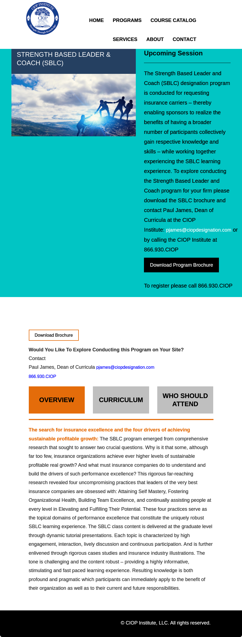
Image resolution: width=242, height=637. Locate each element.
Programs (127, 20)
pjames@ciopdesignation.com (198, 230)
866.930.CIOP (42, 376)
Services (125, 39)
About (155, 39)
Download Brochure (54, 335)
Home (96, 20)
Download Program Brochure (181, 265)
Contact (184, 39)
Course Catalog (173, 20)
